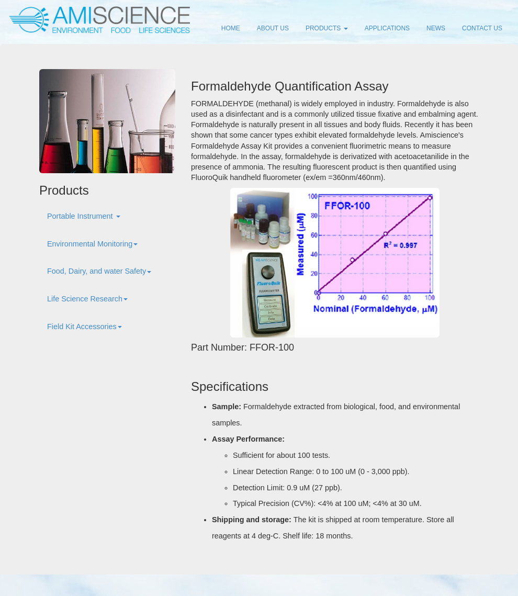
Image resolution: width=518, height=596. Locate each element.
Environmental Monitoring (92, 244)
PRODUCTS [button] (327, 28)
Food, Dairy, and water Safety (99, 271)
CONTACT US (482, 28)
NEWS (435, 28)
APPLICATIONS (387, 28)
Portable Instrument (83, 216)
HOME (230, 28)
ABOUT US (273, 28)
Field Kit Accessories (84, 326)
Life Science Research (87, 299)
